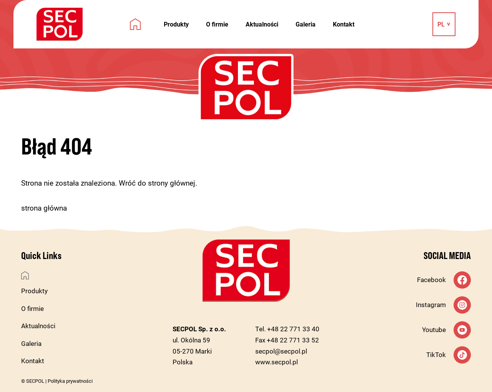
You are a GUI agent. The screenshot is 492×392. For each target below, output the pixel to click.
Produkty (176, 24)
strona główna (44, 208)
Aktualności (262, 24)
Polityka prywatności (70, 380)
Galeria (306, 24)
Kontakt (343, 24)
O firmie (217, 24)
